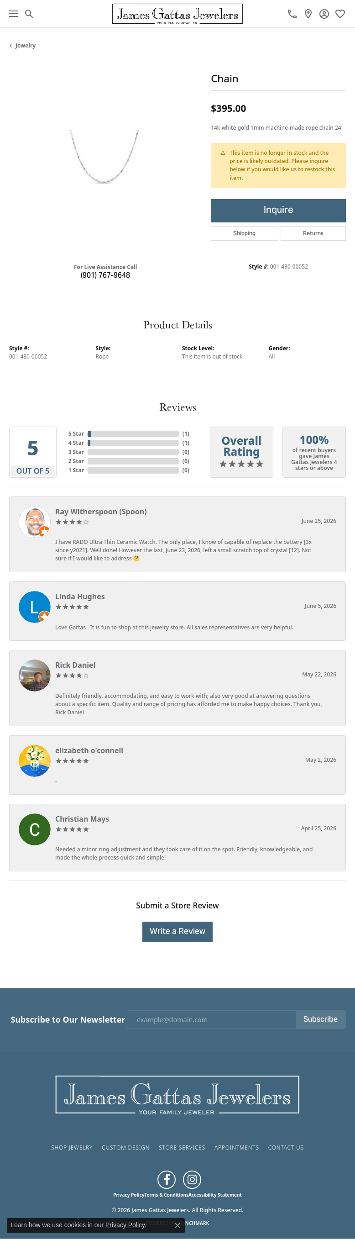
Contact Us (286, 1147)
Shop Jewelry (72, 1147)
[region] (105, 159)
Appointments (236, 1147)
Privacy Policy (128, 1195)
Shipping (244, 233)
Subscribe (320, 1020)
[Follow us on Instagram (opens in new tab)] (192, 1180)
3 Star (76, 452)
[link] (292, 14)
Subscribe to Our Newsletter (68, 1019)
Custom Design (126, 1147)
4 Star (76, 443)
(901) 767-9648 (105, 276)
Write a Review (177, 932)
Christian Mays (82, 819)
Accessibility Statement (215, 1195)
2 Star (76, 461)
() (186, 434)
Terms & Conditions (166, 1195)
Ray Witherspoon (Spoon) (101, 512)
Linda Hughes (80, 596)
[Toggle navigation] (13, 13)
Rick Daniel (75, 665)
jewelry (26, 45)
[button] (29, 14)
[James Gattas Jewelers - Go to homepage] (177, 1094)
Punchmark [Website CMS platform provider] (194, 1223)
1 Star (76, 470)
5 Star (76, 434)
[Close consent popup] (177, 1225)
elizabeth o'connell (89, 750)
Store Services (182, 1147)
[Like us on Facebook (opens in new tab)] (166, 1180)
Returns (313, 233)
